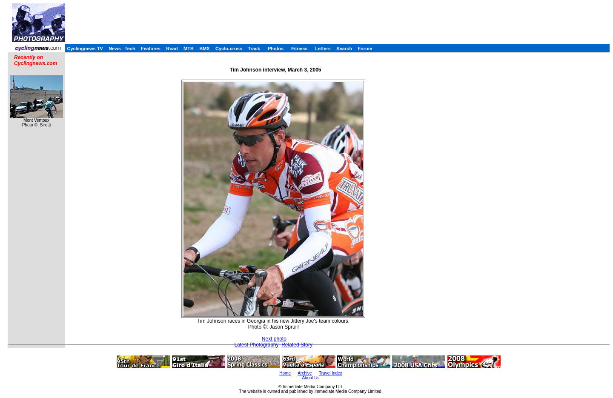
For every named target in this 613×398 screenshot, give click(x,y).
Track (254, 48)
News (115, 48)
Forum (365, 48)
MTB (188, 48)
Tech (130, 48)
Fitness (299, 48)
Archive (305, 373)
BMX (204, 48)
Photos (276, 48)
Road (172, 48)
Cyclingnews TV (85, 48)
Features (150, 48)
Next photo (274, 339)
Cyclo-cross (228, 48)
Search (344, 48)
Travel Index (330, 373)
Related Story (296, 345)
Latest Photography (256, 345)
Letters (323, 48)
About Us (310, 377)
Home (285, 373)
